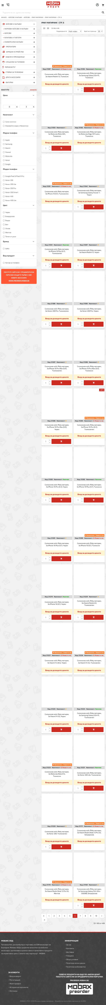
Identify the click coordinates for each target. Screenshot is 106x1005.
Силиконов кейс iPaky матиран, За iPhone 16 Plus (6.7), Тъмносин (89, 486)
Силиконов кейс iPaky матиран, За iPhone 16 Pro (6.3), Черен (57, 486)
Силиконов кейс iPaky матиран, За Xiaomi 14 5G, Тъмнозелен (89, 661)
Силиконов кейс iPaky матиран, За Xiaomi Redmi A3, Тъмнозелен (89, 603)
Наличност (8, 114)
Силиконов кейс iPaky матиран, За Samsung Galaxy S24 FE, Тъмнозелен (89, 715)
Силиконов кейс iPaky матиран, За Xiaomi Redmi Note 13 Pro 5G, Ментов (57, 891)
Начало (4, 17)
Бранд (6, 241)
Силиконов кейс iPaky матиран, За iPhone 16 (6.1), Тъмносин (89, 544)
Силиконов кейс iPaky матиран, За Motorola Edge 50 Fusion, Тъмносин (89, 134)
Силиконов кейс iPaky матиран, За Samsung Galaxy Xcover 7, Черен (89, 192)
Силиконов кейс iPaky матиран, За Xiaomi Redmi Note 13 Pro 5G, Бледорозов (89, 832)
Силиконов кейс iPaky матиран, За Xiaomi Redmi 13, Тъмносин (57, 75)
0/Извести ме (66, 69)
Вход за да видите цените (57, 84)
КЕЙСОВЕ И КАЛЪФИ (15, 17)
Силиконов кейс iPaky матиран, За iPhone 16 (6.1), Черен (57, 603)
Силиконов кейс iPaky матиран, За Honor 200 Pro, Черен (89, 310)
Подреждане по (61, 31)
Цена (5, 95)
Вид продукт (9, 255)
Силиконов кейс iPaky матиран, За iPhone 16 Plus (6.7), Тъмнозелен (57, 251)
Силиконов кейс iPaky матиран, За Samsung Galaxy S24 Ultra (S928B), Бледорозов (89, 891)
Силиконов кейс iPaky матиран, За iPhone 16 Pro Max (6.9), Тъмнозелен (57, 368)
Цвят (5, 205)
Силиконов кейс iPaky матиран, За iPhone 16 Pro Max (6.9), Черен (57, 427)
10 (96, 916)
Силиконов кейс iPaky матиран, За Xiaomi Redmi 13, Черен (89, 251)
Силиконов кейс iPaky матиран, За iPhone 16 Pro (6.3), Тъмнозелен (89, 427)
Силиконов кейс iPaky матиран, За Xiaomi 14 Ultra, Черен (57, 661)
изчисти (33, 90)
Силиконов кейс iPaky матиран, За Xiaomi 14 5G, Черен (57, 715)
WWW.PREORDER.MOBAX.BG (19, 281)
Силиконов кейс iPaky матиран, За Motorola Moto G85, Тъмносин (57, 134)
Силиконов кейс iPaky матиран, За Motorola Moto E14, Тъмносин (57, 774)
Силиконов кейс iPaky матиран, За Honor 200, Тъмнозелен (57, 832)
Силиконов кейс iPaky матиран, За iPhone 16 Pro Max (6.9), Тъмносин (89, 368)
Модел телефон (10, 169)
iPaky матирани (37, 17)
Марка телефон (10, 133)
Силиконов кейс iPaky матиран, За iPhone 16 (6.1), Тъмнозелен (57, 192)
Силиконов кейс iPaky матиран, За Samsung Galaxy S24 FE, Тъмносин (89, 75)
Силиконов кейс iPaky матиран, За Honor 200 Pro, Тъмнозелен (57, 310)
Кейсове (27, 17)
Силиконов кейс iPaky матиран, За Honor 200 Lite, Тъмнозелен (89, 774)
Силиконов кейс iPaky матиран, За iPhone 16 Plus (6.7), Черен (57, 544)
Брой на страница (90, 31)
